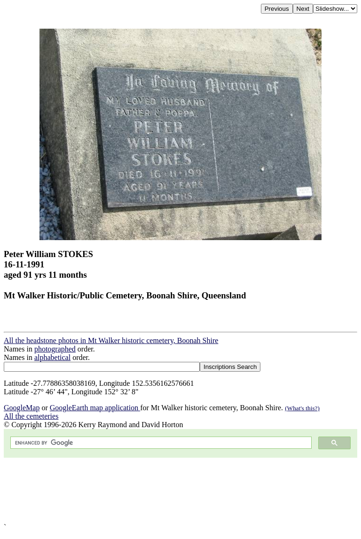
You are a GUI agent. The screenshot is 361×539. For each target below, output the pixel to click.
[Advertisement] (180, 490)
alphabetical (52, 357)
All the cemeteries (31, 416)
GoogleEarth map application (95, 408)
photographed (55, 349)
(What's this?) (302, 408)
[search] (160, 442)
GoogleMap (21, 408)
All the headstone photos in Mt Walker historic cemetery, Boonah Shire (111, 340)
